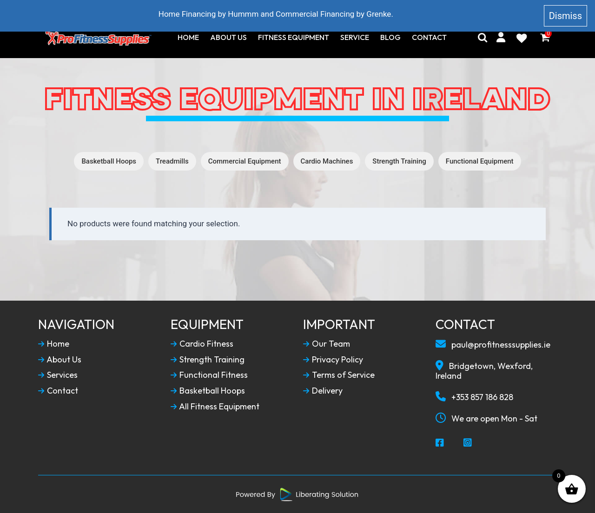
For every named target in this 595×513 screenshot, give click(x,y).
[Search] (482, 37)
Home (188, 37)
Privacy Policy (333, 360)
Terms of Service (339, 375)
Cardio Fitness (202, 344)
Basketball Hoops (108, 161)
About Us (228, 37)
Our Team (326, 344)
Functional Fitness (209, 375)
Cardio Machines (327, 161)
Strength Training (399, 161)
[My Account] (500, 37)
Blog (390, 37)
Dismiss (565, 15)
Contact (429, 37)
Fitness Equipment (293, 37)
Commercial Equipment (244, 161)
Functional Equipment (480, 161)
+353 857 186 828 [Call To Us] (474, 396)
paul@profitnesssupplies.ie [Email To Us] (493, 344)
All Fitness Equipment (215, 406)
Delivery (323, 391)
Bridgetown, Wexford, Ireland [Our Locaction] (484, 370)
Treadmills (172, 161)
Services (58, 375)
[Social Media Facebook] (440, 443)
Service (354, 37)
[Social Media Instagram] (468, 443)
